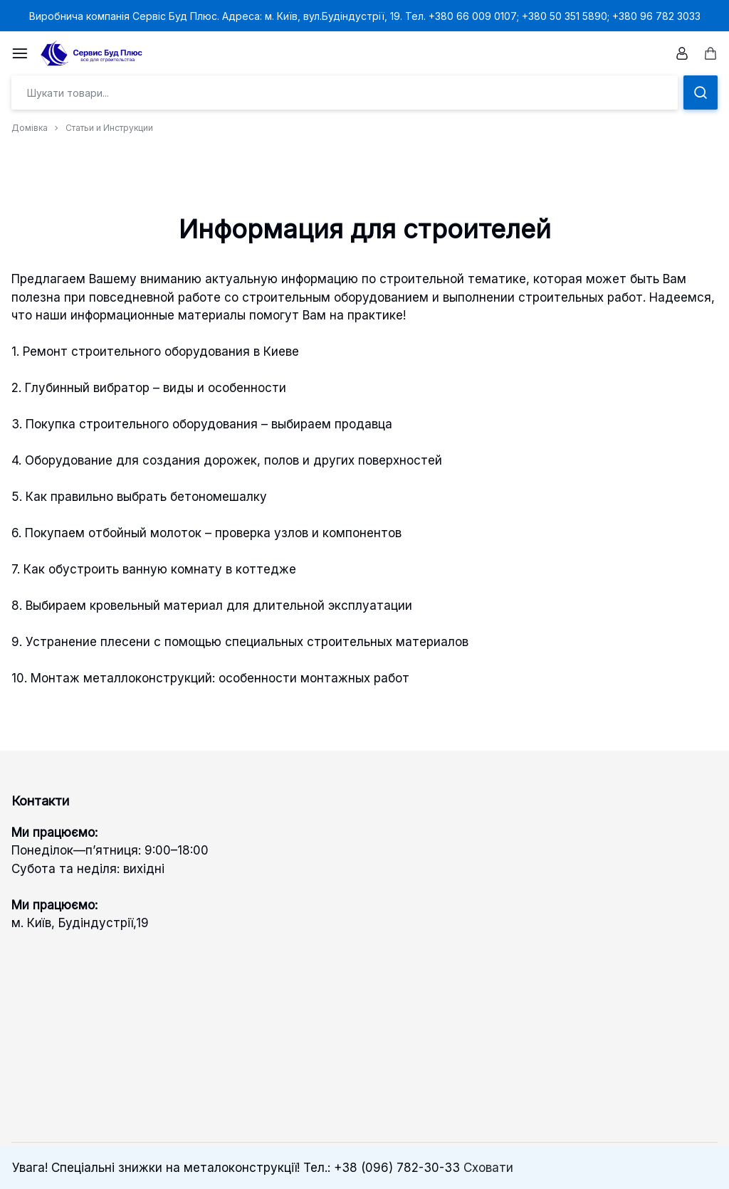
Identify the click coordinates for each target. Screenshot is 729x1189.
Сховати (488, 1168)
